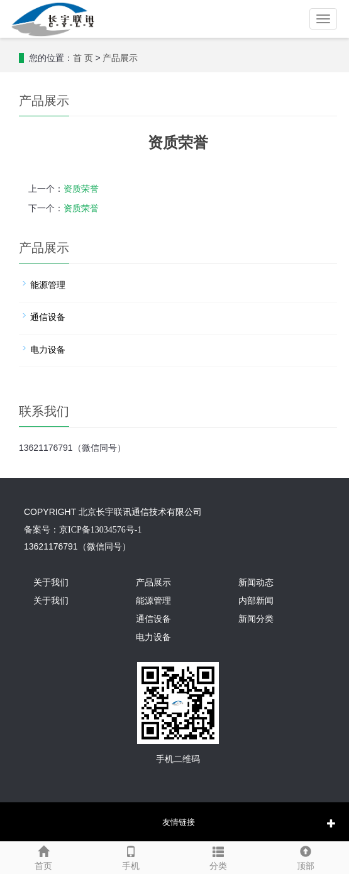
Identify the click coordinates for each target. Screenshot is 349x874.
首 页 (83, 58)
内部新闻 (256, 601)
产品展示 (120, 58)
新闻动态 (256, 582)
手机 (131, 856)
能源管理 (47, 285)
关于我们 (51, 582)
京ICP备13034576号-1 (100, 529)
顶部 (305, 856)
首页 (43, 856)
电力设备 (47, 350)
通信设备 (47, 317)
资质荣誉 (81, 189)
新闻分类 (256, 619)
